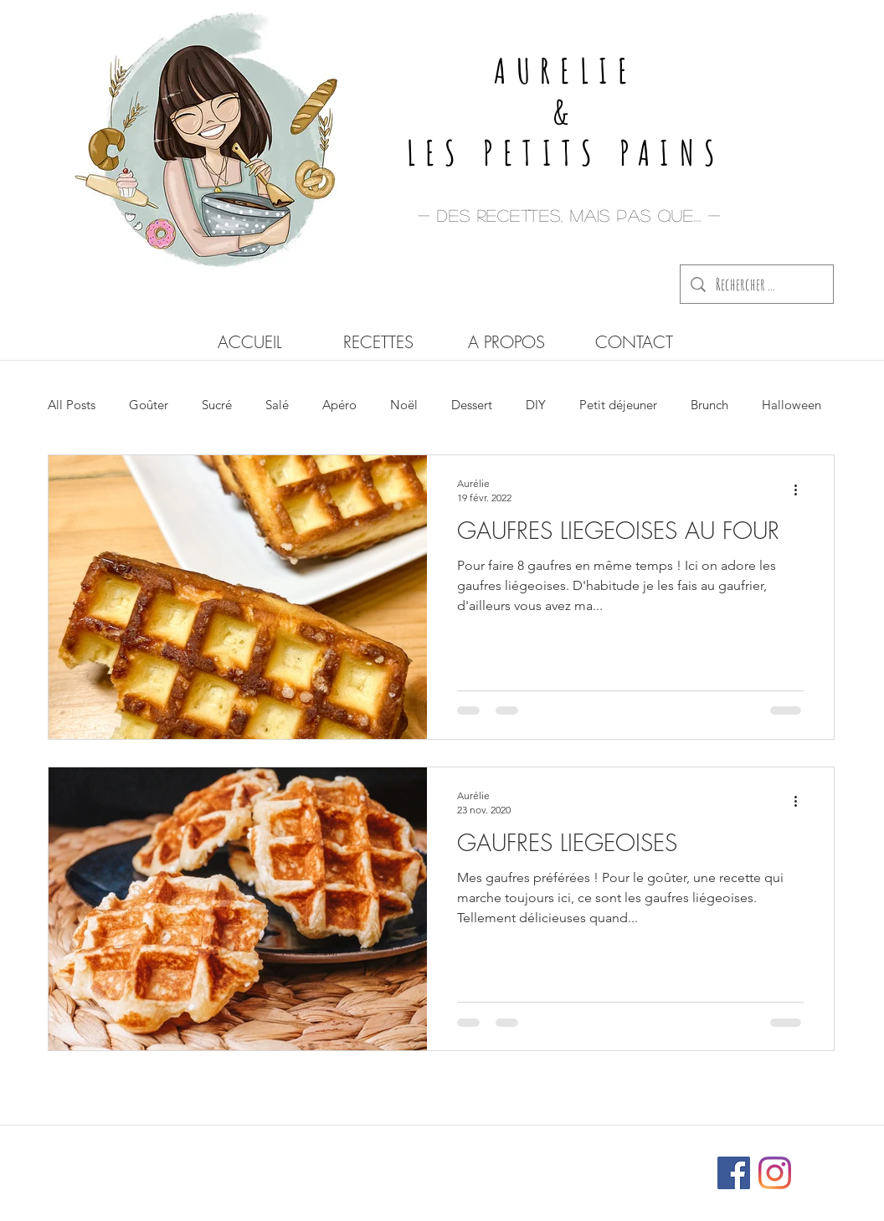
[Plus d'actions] (801, 490)
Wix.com (553, 1165)
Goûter (148, 405)
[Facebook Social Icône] (733, 1173)
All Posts (71, 405)
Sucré (217, 405)
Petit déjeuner (618, 405)
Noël (404, 405)
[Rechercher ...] (757, 284)
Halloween (791, 405)
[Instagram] (774, 1173)
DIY (536, 405)
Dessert (471, 405)
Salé (277, 405)
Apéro (339, 405)
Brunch (709, 405)
